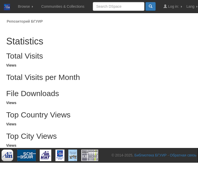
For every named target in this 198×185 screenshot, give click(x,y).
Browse (25, 6)
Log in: (172, 6)
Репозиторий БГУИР (25, 21)
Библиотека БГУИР (150, 155)
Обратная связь (183, 155)
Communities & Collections (62, 6)
